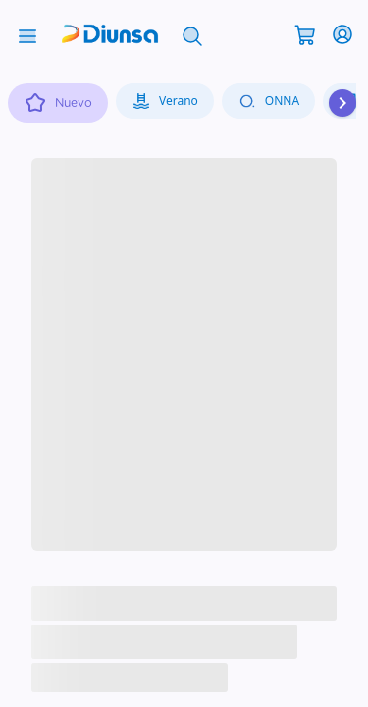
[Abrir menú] (27, 34)
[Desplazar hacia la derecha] (342, 103)
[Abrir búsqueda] (192, 34)
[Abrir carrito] (305, 33)
